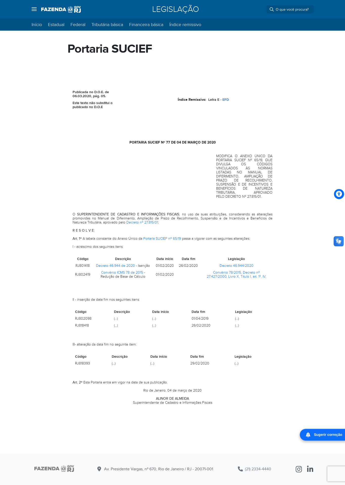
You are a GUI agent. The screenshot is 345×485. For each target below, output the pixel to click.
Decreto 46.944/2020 (237, 266)
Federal (78, 24)
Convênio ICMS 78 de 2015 (122, 272)
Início (37, 24)
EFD (225, 99)
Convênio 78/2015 (227, 272)
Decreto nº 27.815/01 (142, 222)
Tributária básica (107, 24)
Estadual (56, 24)
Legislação (175, 9)
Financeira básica (146, 24)
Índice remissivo (185, 24)
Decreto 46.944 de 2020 (115, 266)
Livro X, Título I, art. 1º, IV (246, 276)
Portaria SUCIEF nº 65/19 (162, 238)
